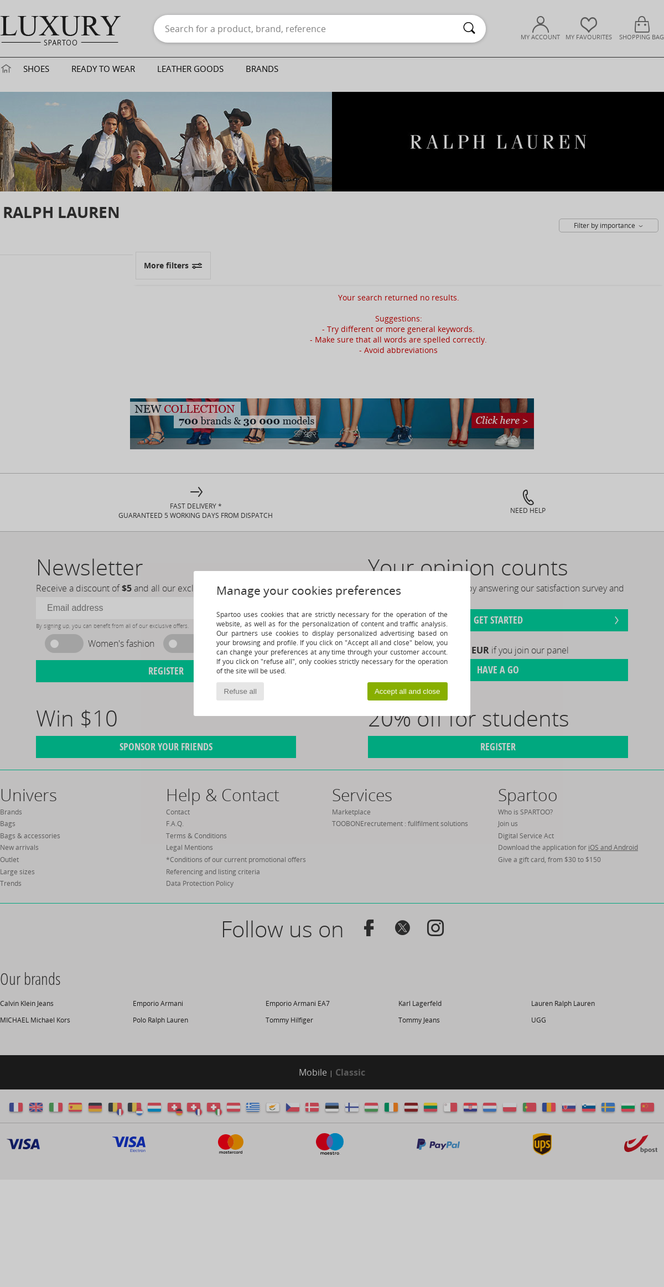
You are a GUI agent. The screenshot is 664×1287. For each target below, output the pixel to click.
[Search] (469, 29)
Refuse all (240, 691)
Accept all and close (407, 691)
